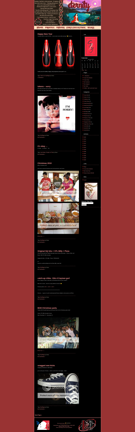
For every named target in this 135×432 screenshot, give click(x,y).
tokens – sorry (44, 86)
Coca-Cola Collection (88, 168)
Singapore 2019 (87, 121)
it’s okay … (43, 146)
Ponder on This (49, 152)
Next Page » (38, 415)
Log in (85, 179)
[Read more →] (41, 236)
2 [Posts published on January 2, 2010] (97, 62)
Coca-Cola (86, 95)
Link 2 (49, 286)
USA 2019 (86, 130)
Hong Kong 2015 (87, 103)
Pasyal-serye (86, 115)
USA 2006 (86, 126)
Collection (86, 99)
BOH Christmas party (47, 308)
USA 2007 (86, 128)
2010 (85, 147)
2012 (85, 143)
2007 (85, 153)
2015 (85, 139)
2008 (85, 151)
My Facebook (87, 81)
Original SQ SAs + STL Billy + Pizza (53, 251)
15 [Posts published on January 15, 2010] (95, 64)
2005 (85, 157)
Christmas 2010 (45, 163)
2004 (85, 159)
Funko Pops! (86, 79)
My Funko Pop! (87, 170)
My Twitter (86, 86)
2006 (85, 155)
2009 (85, 149)
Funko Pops (86, 101)
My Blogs (47, 75)
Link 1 (45, 286)
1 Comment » (41, 77)
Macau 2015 (86, 109)
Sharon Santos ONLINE (89, 172)
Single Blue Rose (87, 123)
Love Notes (43, 152)
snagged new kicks (46, 365)
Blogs (85, 166)
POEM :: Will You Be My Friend (90, 88)
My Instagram (87, 84)
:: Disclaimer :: (87, 75)
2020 (85, 137)
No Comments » (41, 137)
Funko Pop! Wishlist (88, 77)
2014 (85, 141)
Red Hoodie (86, 119)
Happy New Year (45, 34)
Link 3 (52, 286)
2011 (85, 145)
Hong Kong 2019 (87, 105)
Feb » (86, 70)
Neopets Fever (87, 113)
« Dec (83, 70)
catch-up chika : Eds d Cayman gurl (54, 278)
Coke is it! (42, 75)
